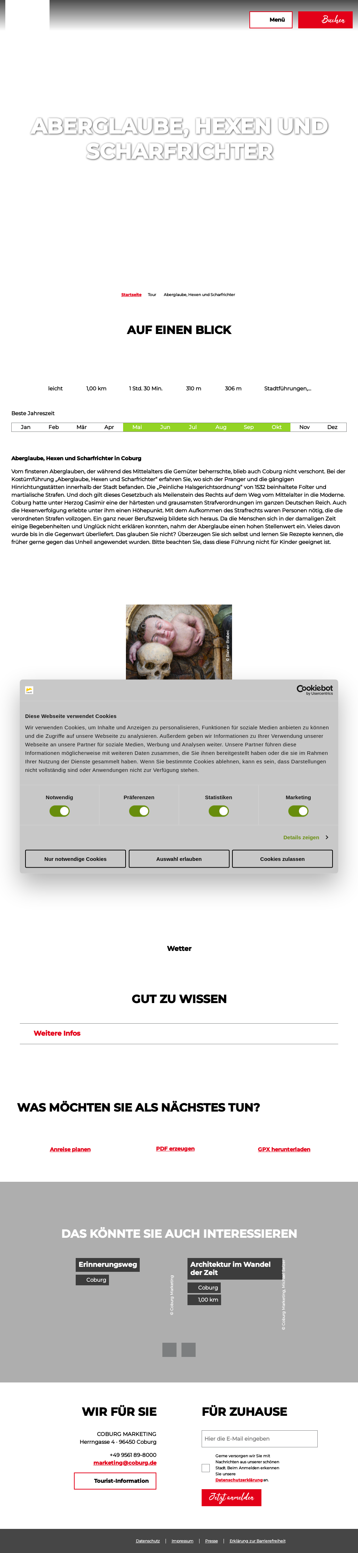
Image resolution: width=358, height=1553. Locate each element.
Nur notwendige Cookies (76, 859)
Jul (193, 427)
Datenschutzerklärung (239, 1479)
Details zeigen (301, 837)
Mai (137, 427)
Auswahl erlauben (179, 859)
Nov (304, 427)
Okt (277, 427)
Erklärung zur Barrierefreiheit (257, 1541)
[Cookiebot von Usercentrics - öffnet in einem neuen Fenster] (302, 690)
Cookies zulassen (282, 859)
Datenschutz (148, 1541)
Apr (109, 427)
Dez (332, 427)
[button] (184, 19)
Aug (220, 427)
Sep (249, 427)
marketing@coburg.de (124, 1463)
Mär (81, 427)
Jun (165, 427)
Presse (211, 1541)
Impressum (183, 1541)
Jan (25, 427)
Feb (53, 427)
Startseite (131, 294)
